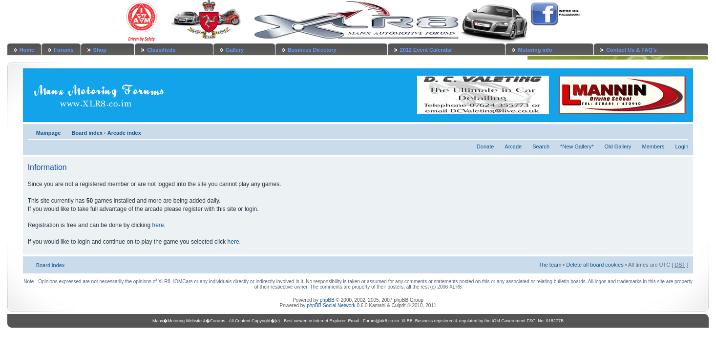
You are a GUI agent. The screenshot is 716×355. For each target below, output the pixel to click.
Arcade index (124, 133)
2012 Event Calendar (426, 50)
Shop (100, 50)
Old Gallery (618, 146)
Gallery (235, 50)
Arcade (513, 146)
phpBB (327, 300)
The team (550, 265)
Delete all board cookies (594, 265)
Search (540, 146)
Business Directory (312, 50)
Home (27, 50)
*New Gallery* (576, 146)
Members (653, 146)
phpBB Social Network (331, 305)
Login (681, 146)
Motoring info (535, 50)
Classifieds (161, 50)
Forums (63, 50)
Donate (485, 146)
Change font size (681, 130)
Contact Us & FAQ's (631, 50)
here (158, 225)
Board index (87, 133)
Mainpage (48, 133)
